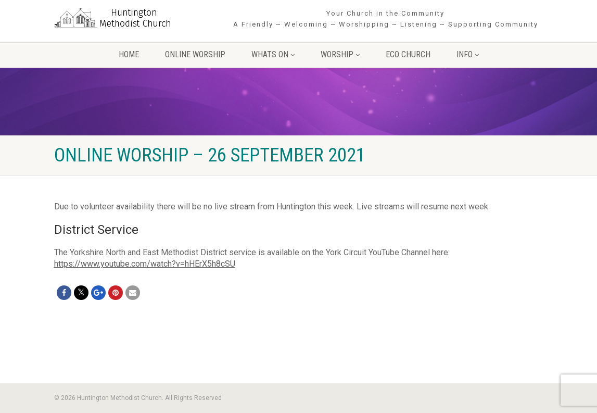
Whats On (273, 54)
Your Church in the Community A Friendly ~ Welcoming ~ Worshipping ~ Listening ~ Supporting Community (385, 18)
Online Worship (195, 54)
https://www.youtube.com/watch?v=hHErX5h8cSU (144, 264)
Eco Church (408, 54)
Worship (340, 54)
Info (467, 54)
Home (129, 54)
